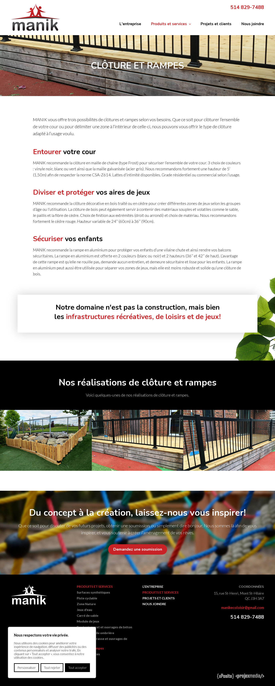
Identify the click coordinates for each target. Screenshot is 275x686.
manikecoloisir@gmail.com (242, 607)
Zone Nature (86, 604)
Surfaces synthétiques (93, 592)
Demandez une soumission (137, 549)
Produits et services (169, 24)
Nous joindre (252, 24)
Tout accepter (77, 667)
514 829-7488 (247, 7)
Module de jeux (88, 621)
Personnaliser (26, 667)
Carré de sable (87, 615)
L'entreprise (130, 24)
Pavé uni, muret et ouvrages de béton (104, 627)
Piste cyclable (87, 598)
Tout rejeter (52, 667)
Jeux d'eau (84, 610)
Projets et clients (216, 24)
